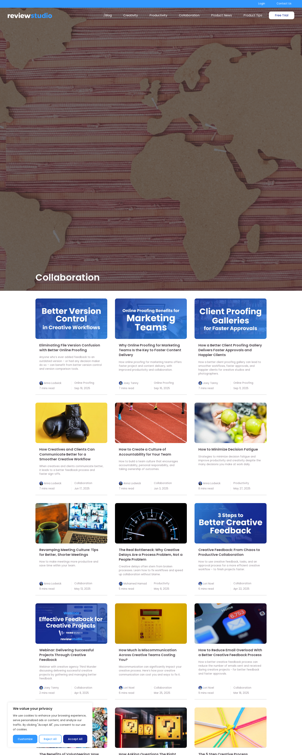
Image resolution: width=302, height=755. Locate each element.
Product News (221, 15)
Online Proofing (84, 383)
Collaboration (189, 15)
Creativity (130, 15)
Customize (25, 739)
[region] (50, 724)
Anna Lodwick (52, 383)
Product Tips (252, 15)
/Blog (108, 15)
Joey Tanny (130, 383)
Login (261, 3)
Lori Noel (208, 583)
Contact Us (284, 3)
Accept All (75, 739)
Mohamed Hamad (135, 583)
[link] (71, 318)
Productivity (158, 15)
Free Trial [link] (281, 15)
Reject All (50, 739)
